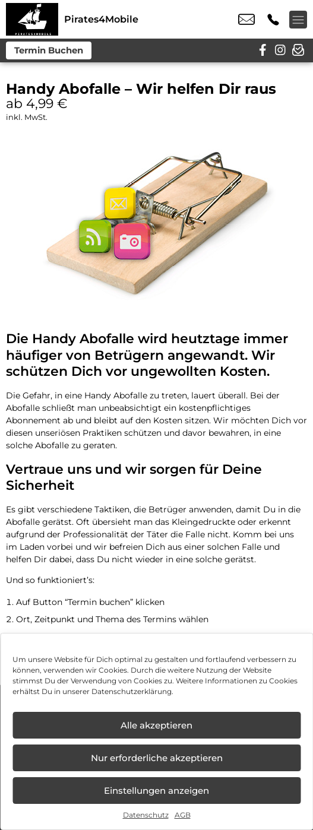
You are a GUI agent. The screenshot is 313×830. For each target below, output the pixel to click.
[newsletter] (298, 50)
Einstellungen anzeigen (156, 790)
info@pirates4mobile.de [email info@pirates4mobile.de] (246, 19)
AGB (183, 814)
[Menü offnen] (298, 19)
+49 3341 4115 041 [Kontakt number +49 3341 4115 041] (273, 19)
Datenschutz (146, 814)
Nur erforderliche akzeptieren (157, 758)
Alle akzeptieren (156, 725)
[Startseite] (32, 19)
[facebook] (262, 50)
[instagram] (280, 50)
